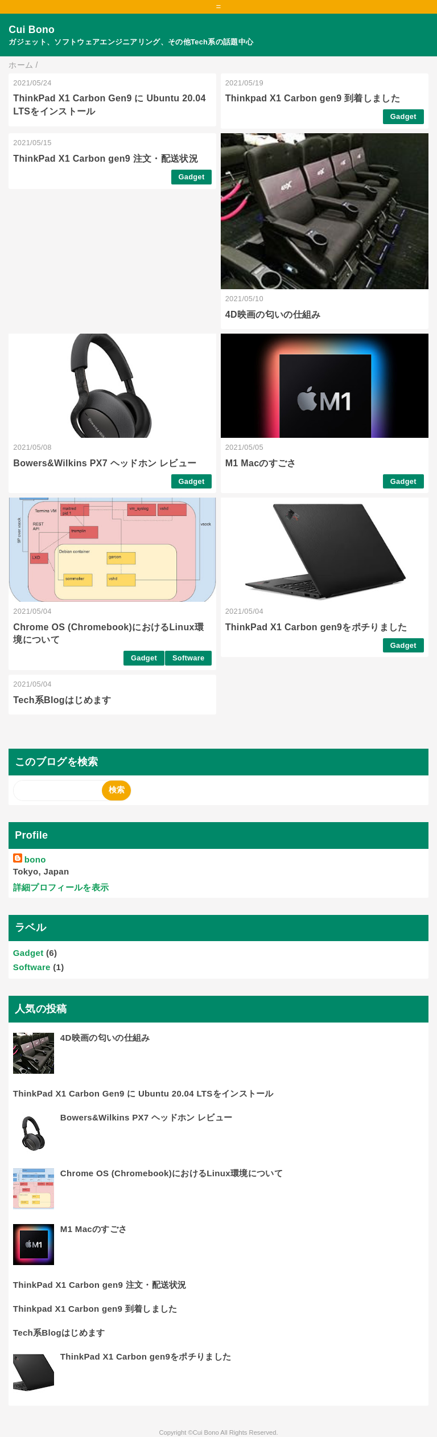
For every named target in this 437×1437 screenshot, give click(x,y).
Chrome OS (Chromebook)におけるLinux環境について (171, 1173)
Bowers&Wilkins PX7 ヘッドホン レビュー (104, 463)
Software (188, 658)
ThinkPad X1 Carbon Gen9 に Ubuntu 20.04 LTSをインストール (143, 1093)
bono (35, 859)
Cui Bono (32, 29)
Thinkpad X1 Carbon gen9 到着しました (312, 98)
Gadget (403, 116)
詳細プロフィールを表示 (61, 887)
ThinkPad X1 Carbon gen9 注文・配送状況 (105, 158)
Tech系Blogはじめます (62, 700)
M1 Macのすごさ (260, 463)
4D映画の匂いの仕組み (273, 314)
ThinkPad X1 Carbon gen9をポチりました (316, 627)
